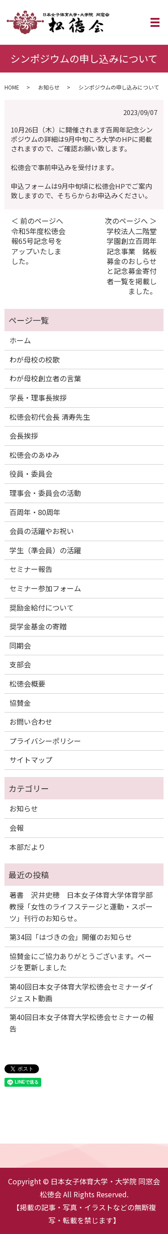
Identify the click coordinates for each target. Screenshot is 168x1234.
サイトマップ (30, 759)
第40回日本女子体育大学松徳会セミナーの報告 (81, 1023)
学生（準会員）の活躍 (45, 550)
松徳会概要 (27, 683)
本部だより (27, 846)
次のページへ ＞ (131, 221)
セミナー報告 (30, 569)
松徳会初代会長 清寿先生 (49, 416)
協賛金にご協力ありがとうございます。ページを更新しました (80, 962)
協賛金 (20, 702)
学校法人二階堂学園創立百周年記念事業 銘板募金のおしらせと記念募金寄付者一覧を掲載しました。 (132, 261)
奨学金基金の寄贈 (38, 626)
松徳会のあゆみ (34, 454)
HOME (11, 87)
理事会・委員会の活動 (45, 492)
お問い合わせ (30, 721)
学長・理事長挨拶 (38, 397)
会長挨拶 (23, 435)
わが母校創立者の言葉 (45, 378)
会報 (16, 827)
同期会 (20, 645)
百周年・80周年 (34, 512)
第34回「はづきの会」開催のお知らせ (70, 936)
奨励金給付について (41, 607)
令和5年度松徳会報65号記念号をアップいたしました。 (38, 246)
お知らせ (49, 87)
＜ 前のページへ (37, 221)
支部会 (20, 664)
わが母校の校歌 (34, 359)
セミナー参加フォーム (45, 588)
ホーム (20, 340)
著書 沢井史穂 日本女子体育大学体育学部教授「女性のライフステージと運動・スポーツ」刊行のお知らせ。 (81, 906)
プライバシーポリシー (45, 740)
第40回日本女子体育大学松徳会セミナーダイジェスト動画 (81, 992)
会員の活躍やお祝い (41, 530)
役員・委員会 (30, 473)
